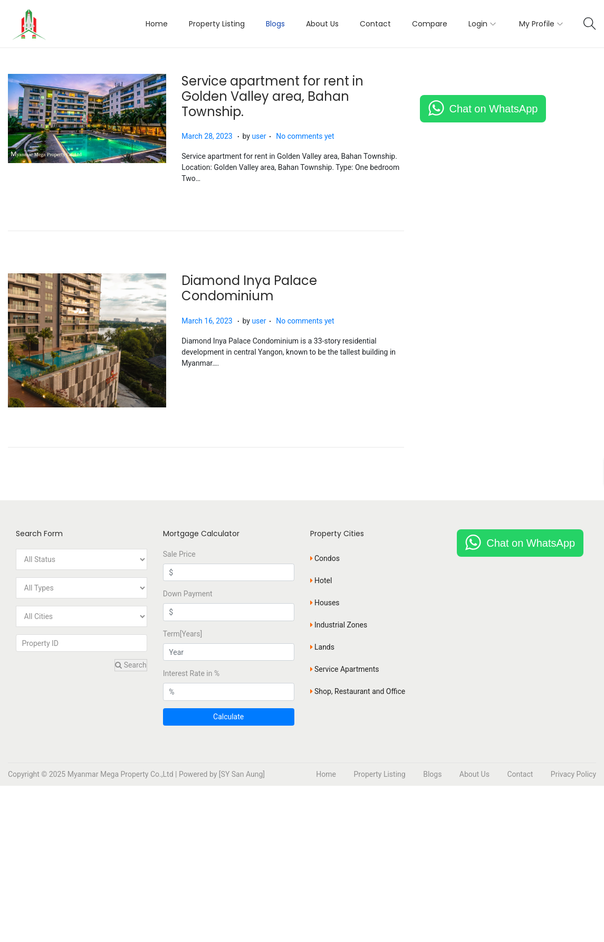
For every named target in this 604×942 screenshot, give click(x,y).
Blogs (432, 774)
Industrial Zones (339, 624)
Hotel (321, 580)
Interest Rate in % (191, 673)
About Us (474, 774)
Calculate (228, 716)
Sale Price (179, 553)
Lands (322, 646)
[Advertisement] (302, 864)
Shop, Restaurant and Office (358, 691)
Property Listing (379, 774)
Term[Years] (183, 633)
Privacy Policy (573, 774)
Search (130, 665)
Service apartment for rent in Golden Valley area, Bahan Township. (273, 96)
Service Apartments (344, 668)
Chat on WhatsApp (493, 109)
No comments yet (305, 136)
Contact (520, 774)
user (259, 136)
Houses (325, 602)
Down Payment (188, 593)
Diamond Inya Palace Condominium (250, 288)
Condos (325, 558)
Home (326, 774)
